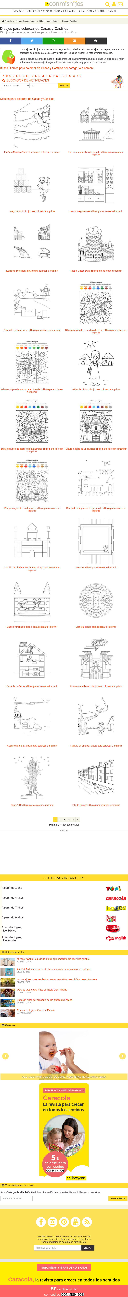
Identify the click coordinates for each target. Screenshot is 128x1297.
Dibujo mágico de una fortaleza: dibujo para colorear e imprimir (32, 510)
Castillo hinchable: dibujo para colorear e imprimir (32, 627)
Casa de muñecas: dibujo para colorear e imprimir (32, 687)
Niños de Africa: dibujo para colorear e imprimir (96, 390)
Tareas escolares (88, 11)
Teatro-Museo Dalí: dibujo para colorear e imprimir (96, 271)
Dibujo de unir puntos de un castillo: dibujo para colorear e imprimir (96, 510)
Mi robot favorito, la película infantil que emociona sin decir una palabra (53, 959)
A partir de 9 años (13, 918)
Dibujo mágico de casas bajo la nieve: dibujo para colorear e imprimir (96, 332)
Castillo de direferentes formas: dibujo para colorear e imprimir (32, 569)
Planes (112, 11)
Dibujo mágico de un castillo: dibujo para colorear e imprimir (96, 449)
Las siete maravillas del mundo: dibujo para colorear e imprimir (96, 154)
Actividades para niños (26, 22)
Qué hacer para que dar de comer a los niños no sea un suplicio (64, 1077)
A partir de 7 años (13, 908)
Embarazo (18, 11)
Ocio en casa (54, 11)
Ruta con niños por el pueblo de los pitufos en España (44, 1000)
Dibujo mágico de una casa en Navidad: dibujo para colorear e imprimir (32, 391)
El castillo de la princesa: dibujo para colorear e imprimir (32, 331)
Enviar (88, 1248)
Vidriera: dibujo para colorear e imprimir (96, 627)
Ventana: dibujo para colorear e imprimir (96, 568)
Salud (103, 11)
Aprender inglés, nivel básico (12, 930)
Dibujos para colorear (48, 22)
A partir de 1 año (12, 888)
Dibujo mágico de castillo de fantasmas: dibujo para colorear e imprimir (32, 450)
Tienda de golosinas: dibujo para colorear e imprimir (96, 212)
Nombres (31, 11)
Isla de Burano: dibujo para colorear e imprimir (96, 806)
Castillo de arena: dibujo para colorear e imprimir (32, 746)
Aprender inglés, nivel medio (12, 940)
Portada (7, 22)
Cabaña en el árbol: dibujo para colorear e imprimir (96, 746)
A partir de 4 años (13, 898)
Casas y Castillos (69, 22)
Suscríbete (118, 1199)
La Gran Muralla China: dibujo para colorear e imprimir (32, 153)
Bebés (41, 11)
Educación (69, 11)
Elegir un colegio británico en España (36, 1011)
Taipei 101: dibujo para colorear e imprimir (32, 806)
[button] (5, 1057)
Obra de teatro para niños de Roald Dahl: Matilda (42, 990)
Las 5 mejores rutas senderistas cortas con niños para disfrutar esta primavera (57, 980)
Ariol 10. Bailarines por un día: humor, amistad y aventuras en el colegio (53, 970)
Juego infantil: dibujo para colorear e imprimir (32, 212)
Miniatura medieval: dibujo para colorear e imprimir (96, 687)
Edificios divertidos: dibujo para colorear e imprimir (32, 271)
